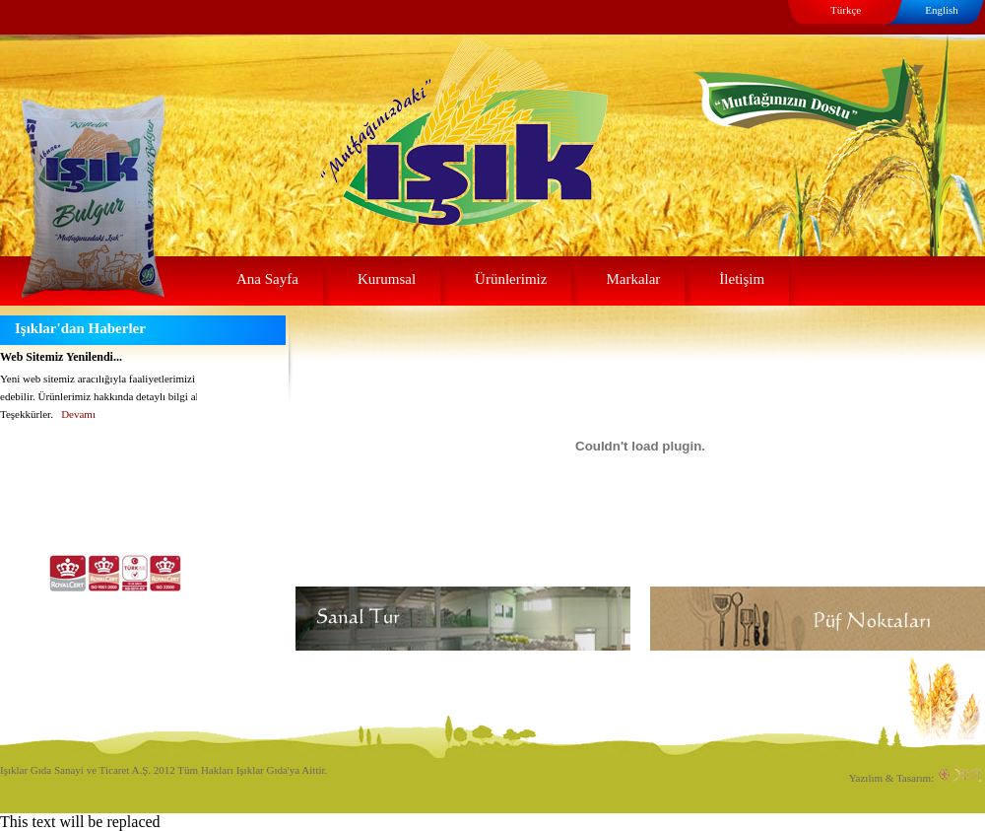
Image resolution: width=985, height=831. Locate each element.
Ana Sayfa (267, 279)
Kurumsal (387, 279)
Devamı (78, 414)
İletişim (741, 279)
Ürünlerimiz (511, 279)
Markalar (633, 279)
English (941, 10)
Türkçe (845, 10)
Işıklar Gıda (410, 101)
